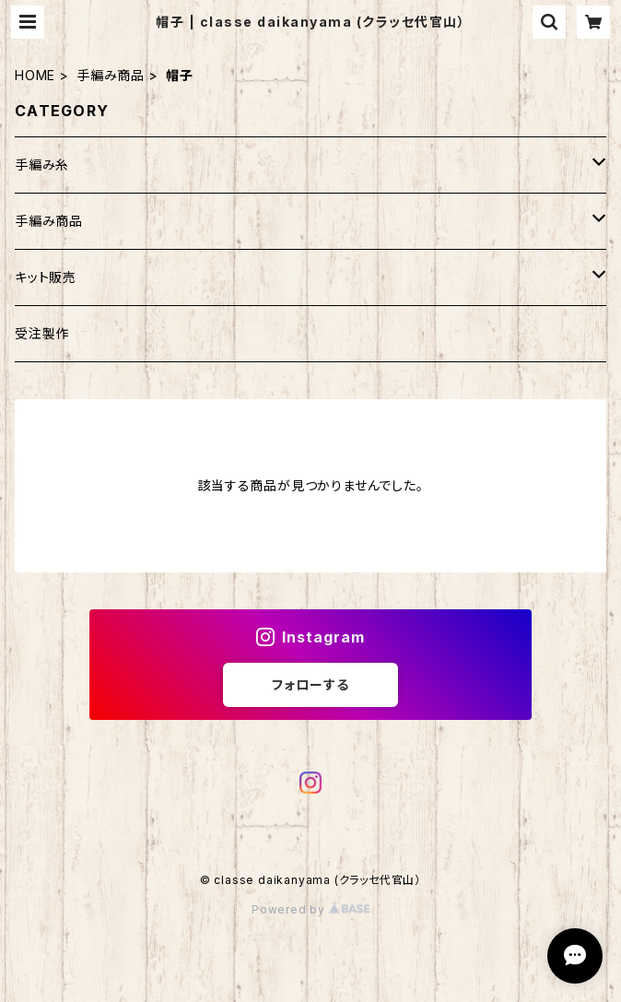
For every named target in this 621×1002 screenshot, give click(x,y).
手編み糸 (42, 164)
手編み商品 (110, 75)
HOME (35, 75)
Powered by (310, 909)
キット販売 (45, 277)
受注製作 (42, 333)
